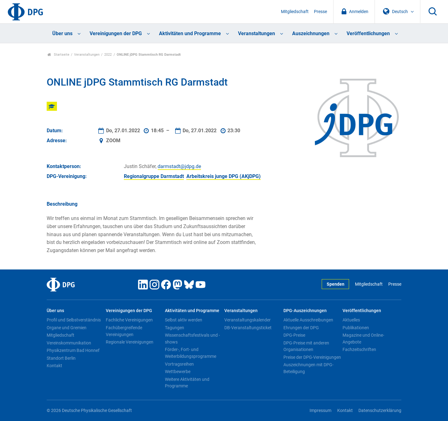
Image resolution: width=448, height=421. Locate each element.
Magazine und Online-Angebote (363, 338)
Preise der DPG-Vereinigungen (312, 357)
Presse (320, 11)
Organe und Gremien (66, 327)
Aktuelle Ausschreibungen (308, 319)
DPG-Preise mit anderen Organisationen (306, 346)
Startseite (58, 55)
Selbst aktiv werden (183, 319)
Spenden (335, 284)
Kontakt (54, 365)
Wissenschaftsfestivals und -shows (192, 338)
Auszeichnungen (310, 33)
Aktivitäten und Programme (190, 33)
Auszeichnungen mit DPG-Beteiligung (308, 368)
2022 (108, 55)
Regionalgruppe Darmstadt (154, 176)
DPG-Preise (294, 335)
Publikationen (356, 327)
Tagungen (174, 327)
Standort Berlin (61, 358)
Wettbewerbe (177, 371)
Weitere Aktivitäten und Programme (187, 383)
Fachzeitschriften (359, 349)
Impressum (320, 410)
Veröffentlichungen (368, 33)
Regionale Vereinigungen (129, 341)
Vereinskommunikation (69, 342)
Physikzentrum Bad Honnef (73, 350)
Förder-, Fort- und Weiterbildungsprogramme (190, 353)
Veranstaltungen (256, 33)
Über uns (62, 33)
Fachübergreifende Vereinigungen (124, 331)
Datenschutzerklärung (379, 410)
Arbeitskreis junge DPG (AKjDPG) (223, 176)
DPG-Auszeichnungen (305, 310)
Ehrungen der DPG (301, 327)
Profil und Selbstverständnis (74, 319)
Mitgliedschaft (295, 11)
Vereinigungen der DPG (116, 33)
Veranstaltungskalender (247, 319)
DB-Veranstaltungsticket (248, 327)
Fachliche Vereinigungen (129, 319)
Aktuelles (351, 319)
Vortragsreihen (179, 364)
